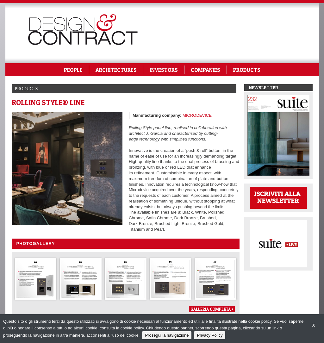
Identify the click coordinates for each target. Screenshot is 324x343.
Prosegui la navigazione (167, 335)
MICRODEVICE (197, 115)
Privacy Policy (209, 335)
